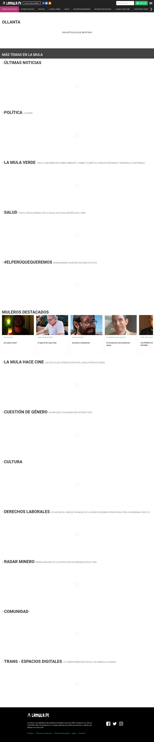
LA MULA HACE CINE (122, 9)
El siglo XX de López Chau (47, 343)
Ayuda (74, 733)
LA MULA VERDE (54, 9)
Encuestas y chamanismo (81, 343)
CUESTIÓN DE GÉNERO (142, 9)
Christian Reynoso (78, 337)
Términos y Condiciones (44, 733)
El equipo (30, 733)
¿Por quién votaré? (10, 343)
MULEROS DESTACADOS (103, 9)
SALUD (66, 9)
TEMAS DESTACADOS (9, 9)
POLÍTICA (41, 9)
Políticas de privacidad (62, 733)
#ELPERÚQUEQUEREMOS (81, 9)
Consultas (81, 733)
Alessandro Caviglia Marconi (115, 337)
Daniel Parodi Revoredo (45, 337)
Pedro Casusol (8, 337)
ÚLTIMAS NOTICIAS (27, 9)
